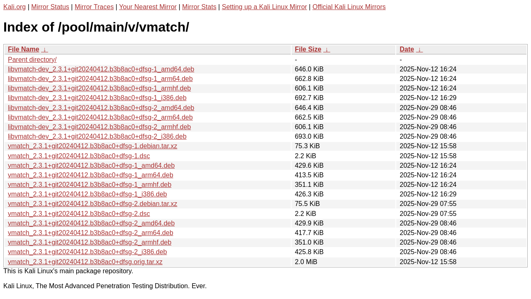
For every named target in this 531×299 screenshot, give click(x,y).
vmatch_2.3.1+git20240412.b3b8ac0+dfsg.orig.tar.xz (85, 261)
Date (406, 49)
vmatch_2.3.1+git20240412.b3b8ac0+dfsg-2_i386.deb (87, 251)
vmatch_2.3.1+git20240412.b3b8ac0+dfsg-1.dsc (79, 155)
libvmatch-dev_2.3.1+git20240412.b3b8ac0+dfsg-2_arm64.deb (100, 117)
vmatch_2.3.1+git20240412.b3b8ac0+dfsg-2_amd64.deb (91, 223)
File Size (308, 49)
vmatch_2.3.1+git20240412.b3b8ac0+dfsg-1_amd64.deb (91, 165)
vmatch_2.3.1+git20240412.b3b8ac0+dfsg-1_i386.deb (87, 194)
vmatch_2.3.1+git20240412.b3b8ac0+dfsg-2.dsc (79, 213)
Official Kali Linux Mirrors (349, 6)
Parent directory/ (32, 59)
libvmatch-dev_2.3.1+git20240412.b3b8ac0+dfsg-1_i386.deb (97, 97)
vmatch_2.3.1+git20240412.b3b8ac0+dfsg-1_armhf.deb (89, 184)
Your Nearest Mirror (148, 6)
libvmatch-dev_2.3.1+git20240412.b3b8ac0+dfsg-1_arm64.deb (100, 78)
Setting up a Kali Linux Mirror (264, 6)
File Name (23, 49)
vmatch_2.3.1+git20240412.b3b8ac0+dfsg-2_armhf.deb (89, 242)
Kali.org (14, 6)
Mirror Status (50, 6)
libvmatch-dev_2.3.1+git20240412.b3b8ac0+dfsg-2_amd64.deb (101, 107)
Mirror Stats (199, 6)
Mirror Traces (94, 6)
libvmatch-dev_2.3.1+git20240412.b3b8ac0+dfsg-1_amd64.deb (101, 69)
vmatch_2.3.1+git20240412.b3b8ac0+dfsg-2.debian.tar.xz (92, 203)
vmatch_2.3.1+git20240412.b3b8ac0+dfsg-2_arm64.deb (90, 232)
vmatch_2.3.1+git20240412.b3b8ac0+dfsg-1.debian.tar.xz (92, 146)
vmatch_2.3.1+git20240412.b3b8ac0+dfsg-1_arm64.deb (90, 175)
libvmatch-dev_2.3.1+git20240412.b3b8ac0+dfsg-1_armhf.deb (99, 88)
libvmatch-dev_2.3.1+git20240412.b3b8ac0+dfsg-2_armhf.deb (99, 126)
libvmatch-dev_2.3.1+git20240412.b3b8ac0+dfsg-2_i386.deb (97, 136)
